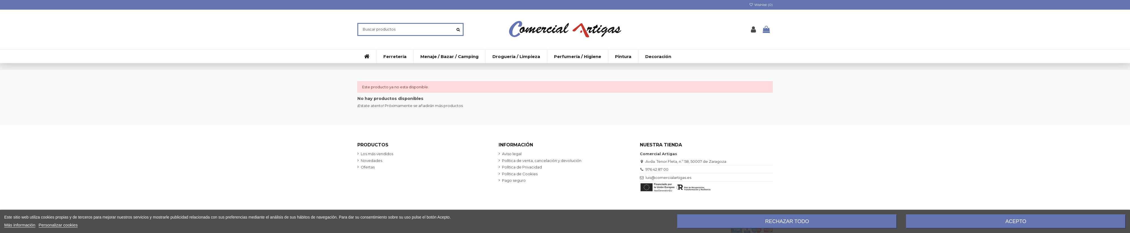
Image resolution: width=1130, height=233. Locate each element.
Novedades (371, 160)
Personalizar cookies (58, 225)
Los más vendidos (377, 153)
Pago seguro (514, 180)
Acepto (1015, 221)
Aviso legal (511, 153)
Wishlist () (761, 5)
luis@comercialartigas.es (668, 177)
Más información (19, 225)
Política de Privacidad (522, 167)
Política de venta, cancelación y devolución (541, 160)
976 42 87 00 (657, 169)
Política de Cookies (520, 174)
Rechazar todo (787, 221)
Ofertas (368, 167)
